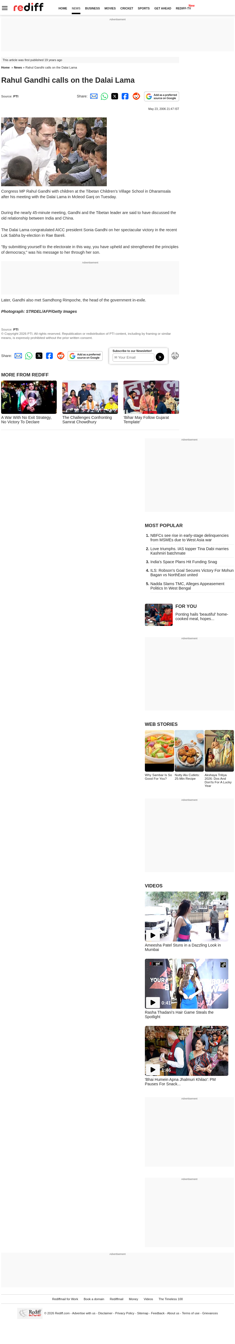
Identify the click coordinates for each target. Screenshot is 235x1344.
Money (133, 1299)
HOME (62, 8)
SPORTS (144, 8)
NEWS (76, 8)
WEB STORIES (161, 724)
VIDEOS (154, 886)
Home (5, 67)
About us (173, 1313)
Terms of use (190, 1313)
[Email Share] (93, 96)
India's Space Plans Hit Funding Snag (183, 562)
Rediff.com (62, 1313)
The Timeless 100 (171, 1299)
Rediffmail (116, 1299)
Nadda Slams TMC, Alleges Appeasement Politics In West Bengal (187, 586)
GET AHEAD (162, 8)
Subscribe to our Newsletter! (132, 351)
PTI (15, 96)
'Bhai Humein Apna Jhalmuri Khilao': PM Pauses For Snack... (180, 1081)
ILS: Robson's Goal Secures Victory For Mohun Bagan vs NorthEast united (192, 572)
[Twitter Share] (114, 96)
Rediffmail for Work (65, 1299)
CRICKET (126, 8)
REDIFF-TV (183, 8)
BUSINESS (92, 8)
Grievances (210, 1313)
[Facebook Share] (124, 96)
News (18, 67)
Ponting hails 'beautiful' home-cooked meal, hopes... (201, 616)
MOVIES (110, 8)
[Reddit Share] (135, 96)
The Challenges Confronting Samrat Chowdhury (87, 419)
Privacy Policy (124, 1313)
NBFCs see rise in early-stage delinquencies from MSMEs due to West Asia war (189, 537)
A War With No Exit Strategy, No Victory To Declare (26, 419)
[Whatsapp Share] (103, 96)
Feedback (158, 1313)
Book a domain (94, 1299)
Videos (148, 1299)
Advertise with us (84, 1313)
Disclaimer (105, 1313)
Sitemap (143, 1313)
